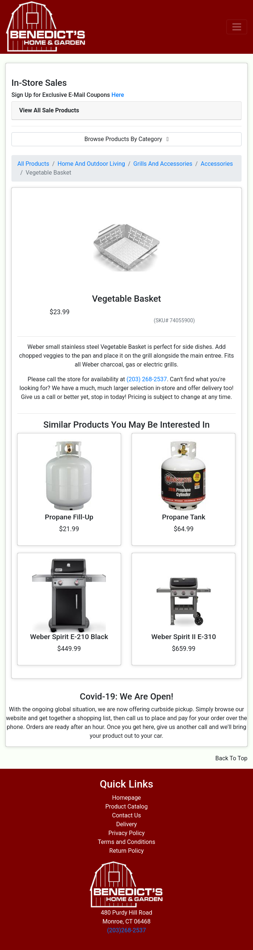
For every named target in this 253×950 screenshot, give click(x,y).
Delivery (126, 824)
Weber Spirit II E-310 (183, 636)
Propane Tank (183, 517)
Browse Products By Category (126, 139)
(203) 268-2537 (146, 379)
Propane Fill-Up (69, 517)
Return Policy (126, 850)
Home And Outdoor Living (91, 163)
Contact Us (126, 815)
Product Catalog (126, 806)
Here (117, 94)
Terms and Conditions (126, 841)
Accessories (217, 163)
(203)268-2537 (126, 930)
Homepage (126, 797)
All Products (33, 163)
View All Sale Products (49, 110)
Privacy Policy (126, 833)
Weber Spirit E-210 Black (69, 636)
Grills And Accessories (163, 163)
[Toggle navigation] (236, 27)
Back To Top (231, 758)
